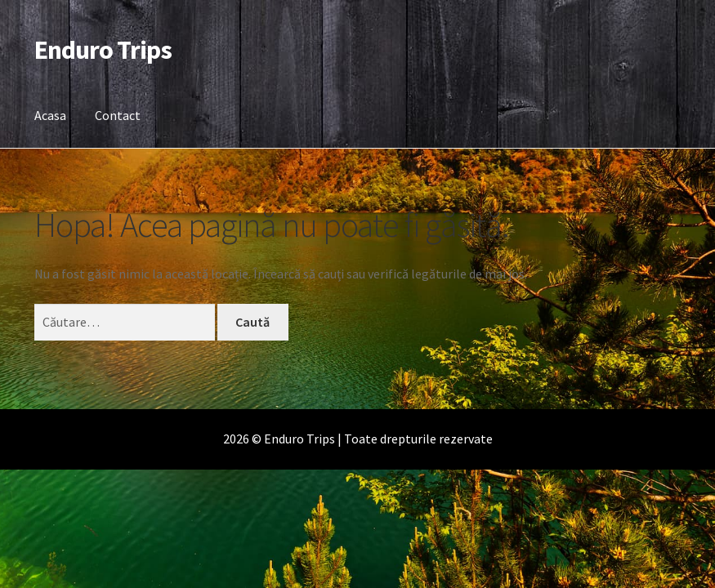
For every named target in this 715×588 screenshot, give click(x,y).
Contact (118, 115)
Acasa (50, 115)
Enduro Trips (103, 49)
